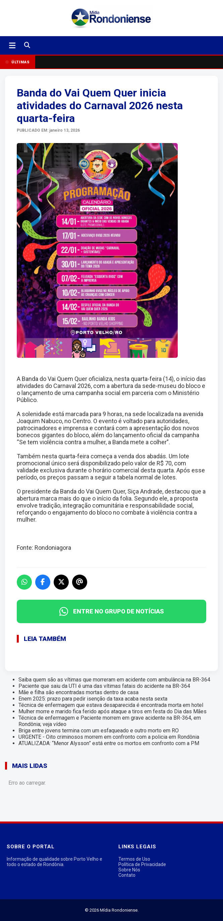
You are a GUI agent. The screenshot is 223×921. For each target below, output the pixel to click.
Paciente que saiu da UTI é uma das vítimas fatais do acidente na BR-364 (104, 686)
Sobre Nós (129, 869)
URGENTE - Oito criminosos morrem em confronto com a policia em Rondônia (108, 737)
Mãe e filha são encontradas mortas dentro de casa (78, 692)
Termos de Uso (134, 859)
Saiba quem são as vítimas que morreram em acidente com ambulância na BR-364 (114, 679)
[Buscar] (27, 45)
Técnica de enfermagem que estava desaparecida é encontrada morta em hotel (110, 705)
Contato (126, 875)
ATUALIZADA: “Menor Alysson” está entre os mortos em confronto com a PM (108, 743)
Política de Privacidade (142, 864)
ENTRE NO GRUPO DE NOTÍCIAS (111, 611)
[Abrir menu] (12, 46)
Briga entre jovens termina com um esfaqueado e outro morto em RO (98, 730)
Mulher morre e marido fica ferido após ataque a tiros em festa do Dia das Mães (112, 711)
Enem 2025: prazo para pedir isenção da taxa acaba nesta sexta (92, 699)
